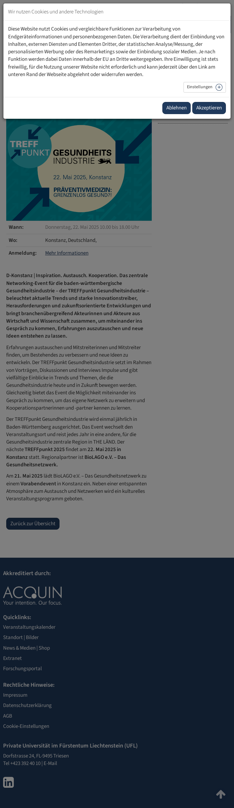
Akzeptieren (209, 108)
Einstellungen (200, 87)
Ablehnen (176, 108)
